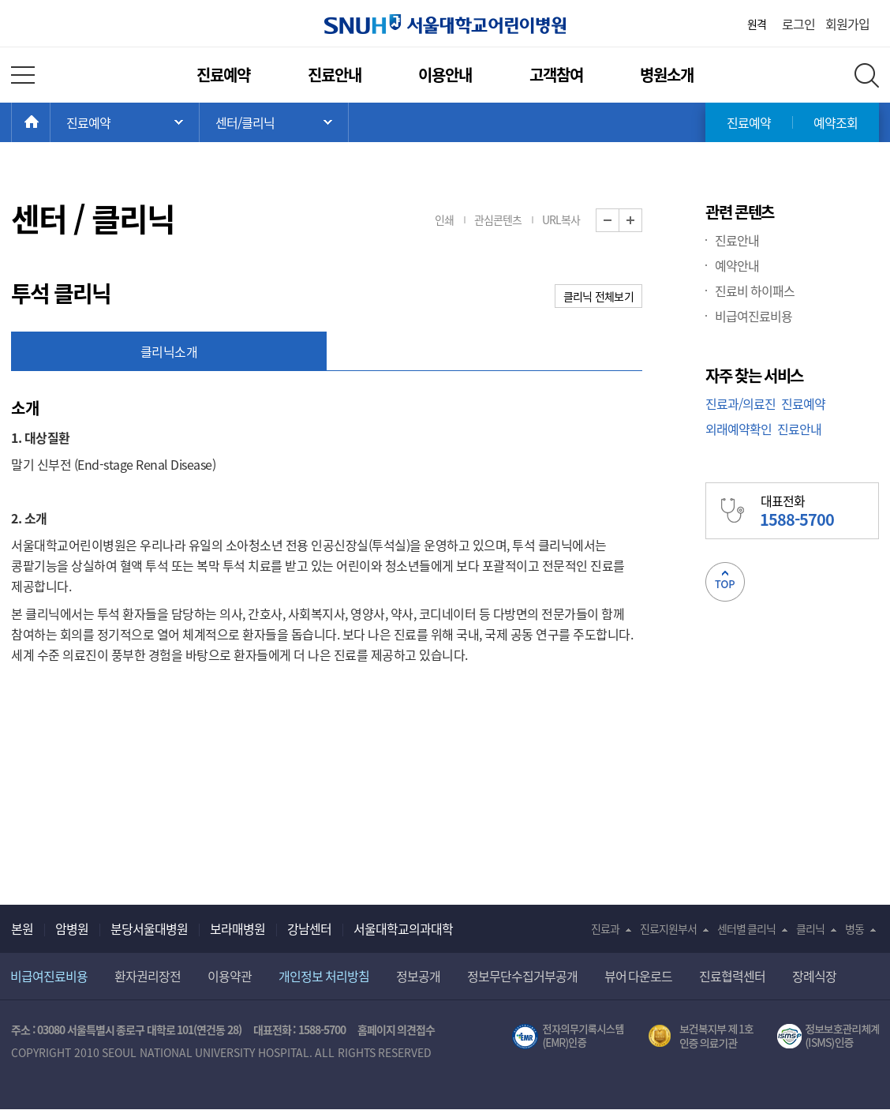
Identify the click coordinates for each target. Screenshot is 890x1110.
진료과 (605, 928)
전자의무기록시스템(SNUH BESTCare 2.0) (568, 1036)
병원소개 (667, 74)
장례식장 (814, 975)
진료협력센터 (732, 975)
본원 (22, 928)
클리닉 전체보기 (598, 296)
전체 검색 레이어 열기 (866, 75)
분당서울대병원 (149, 928)
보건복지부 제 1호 (701, 1036)
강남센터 (309, 928)
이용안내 (445, 74)
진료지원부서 (668, 928)
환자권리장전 (147, 975)
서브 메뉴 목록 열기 (274, 122)
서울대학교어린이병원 (445, 24)
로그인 (798, 23)
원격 (756, 24)
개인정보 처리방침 (324, 975)
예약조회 (835, 122)
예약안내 (737, 265)
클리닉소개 (169, 351)
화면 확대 (641, 220)
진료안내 (334, 74)
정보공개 (418, 975)
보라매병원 (237, 928)
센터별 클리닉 (746, 928)
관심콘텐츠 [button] (498, 219)
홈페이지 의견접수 (396, 1029)
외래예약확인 (738, 428)
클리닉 (810, 928)
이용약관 (230, 975)
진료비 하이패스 (755, 290)
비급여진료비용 (753, 315)
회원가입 (847, 23)
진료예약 (223, 74)
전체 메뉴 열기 (23, 75)
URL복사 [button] (561, 219)
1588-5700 (322, 1029)
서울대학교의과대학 (403, 928)
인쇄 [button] (444, 219)
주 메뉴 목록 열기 (124, 122)
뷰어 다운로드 (638, 975)
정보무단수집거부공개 (522, 975)
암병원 (71, 928)
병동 (854, 928)
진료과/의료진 (740, 403)
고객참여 (556, 74)
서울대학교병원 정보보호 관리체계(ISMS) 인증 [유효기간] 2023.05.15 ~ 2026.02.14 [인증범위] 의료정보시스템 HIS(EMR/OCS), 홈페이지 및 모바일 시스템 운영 (828, 1036)
